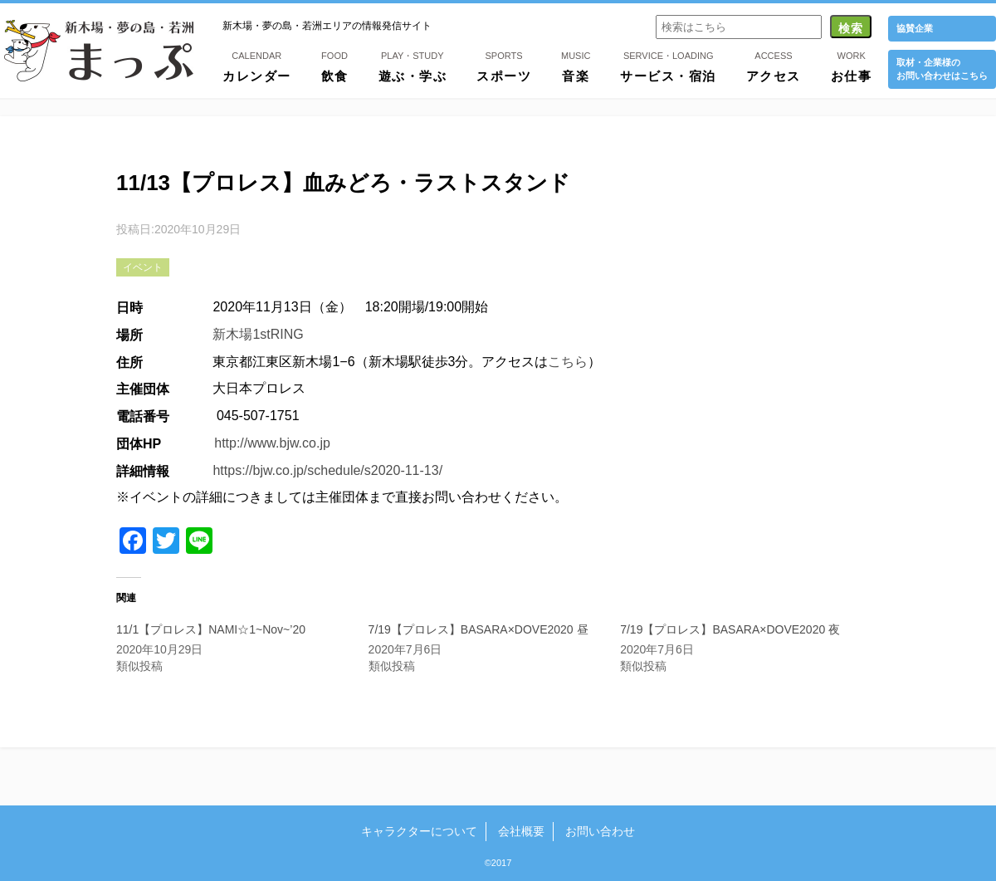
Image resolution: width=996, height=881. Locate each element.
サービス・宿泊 (668, 65)
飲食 (335, 65)
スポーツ (503, 65)
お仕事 (851, 65)
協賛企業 (914, 28)
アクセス (773, 65)
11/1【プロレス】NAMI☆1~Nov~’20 (210, 629)
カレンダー (256, 65)
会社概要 (521, 831)
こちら (568, 362)
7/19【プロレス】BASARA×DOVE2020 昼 (478, 629)
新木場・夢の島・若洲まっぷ (98, 50)
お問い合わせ (600, 831)
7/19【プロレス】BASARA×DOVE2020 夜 (730, 629)
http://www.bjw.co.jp (272, 443)
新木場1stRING (257, 334)
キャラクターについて (419, 831)
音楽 (575, 65)
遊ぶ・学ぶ (412, 65)
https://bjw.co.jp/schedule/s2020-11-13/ (327, 470)
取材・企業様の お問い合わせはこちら (942, 68)
